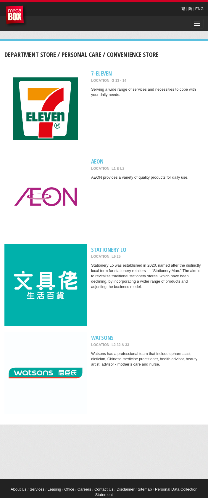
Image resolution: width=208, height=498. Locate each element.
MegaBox (16, 16)
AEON (97, 161)
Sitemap (145, 489)
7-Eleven (101, 73)
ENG (199, 9)
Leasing (54, 489)
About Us (18, 489)
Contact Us (103, 489)
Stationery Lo (108, 250)
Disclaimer (126, 489)
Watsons (102, 338)
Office (69, 489)
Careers (84, 489)
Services (37, 489)
